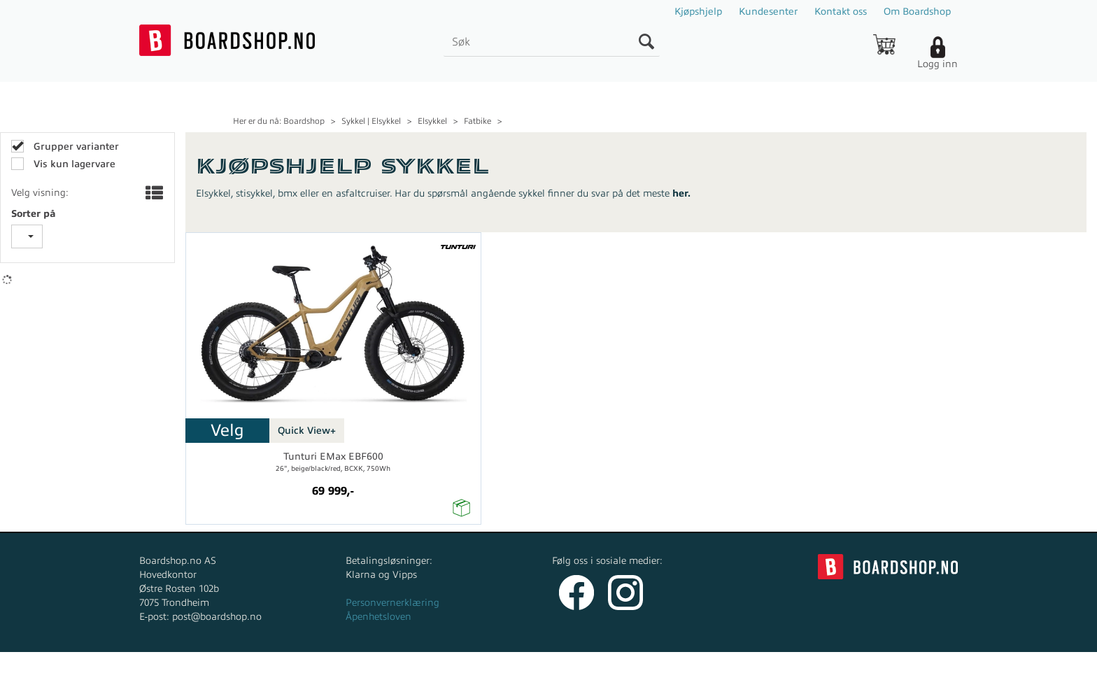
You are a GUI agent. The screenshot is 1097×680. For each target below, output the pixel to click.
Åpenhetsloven (378, 616)
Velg (227, 430)
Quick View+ (307, 430)
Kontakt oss (840, 11)
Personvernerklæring (392, 602)
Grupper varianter (75, 146)
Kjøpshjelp (698, 11)
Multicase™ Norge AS (829, 665)
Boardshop (304, 121)
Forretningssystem (601, 665)
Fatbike (477, 121)
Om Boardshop (917, 11)
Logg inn (937, 64)
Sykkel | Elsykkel (371, 121)
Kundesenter (768, 11)
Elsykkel (432, 121)
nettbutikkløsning (697, 665)
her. (681, 193)
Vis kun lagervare (73, 164)
